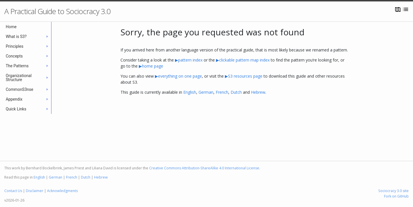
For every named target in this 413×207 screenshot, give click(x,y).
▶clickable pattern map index (243, 60)
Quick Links (27, 109)
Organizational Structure (27, 77)
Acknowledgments (62, 190)
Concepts (27, 56)
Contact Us (13, 190)
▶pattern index (188, 60)
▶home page (151, 66)
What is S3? (27, 36)
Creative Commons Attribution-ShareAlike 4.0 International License (204, 168)
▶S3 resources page (244, 76)
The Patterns (27, 66)
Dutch (236, 92)
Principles (27, 46)
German (205, 92)
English (189, 92)
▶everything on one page (178, 76)
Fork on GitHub (396, 196)
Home (11, 26)
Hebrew (258, 92)
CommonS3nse (27, 89)
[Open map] (397, 9)
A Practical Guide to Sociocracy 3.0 (57, 11)
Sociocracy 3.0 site (393, 190)
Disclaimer (34, 190)
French (222, 92)
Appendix (27, 99)
